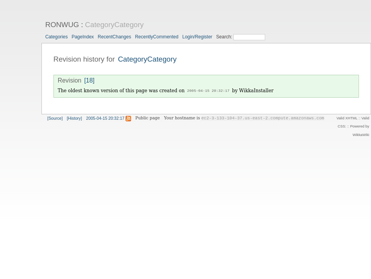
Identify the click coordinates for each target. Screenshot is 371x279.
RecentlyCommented (156, 37)
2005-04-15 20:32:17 (208, 90)
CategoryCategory (114, 25)
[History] (74, 117)
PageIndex (83, 37)
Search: (225, 37)
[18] (89, 80)
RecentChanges (114, 37)
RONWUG (62, 25)
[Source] (55, 117)
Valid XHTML (346, 118)
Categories (56, 37)
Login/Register (197, 37)
